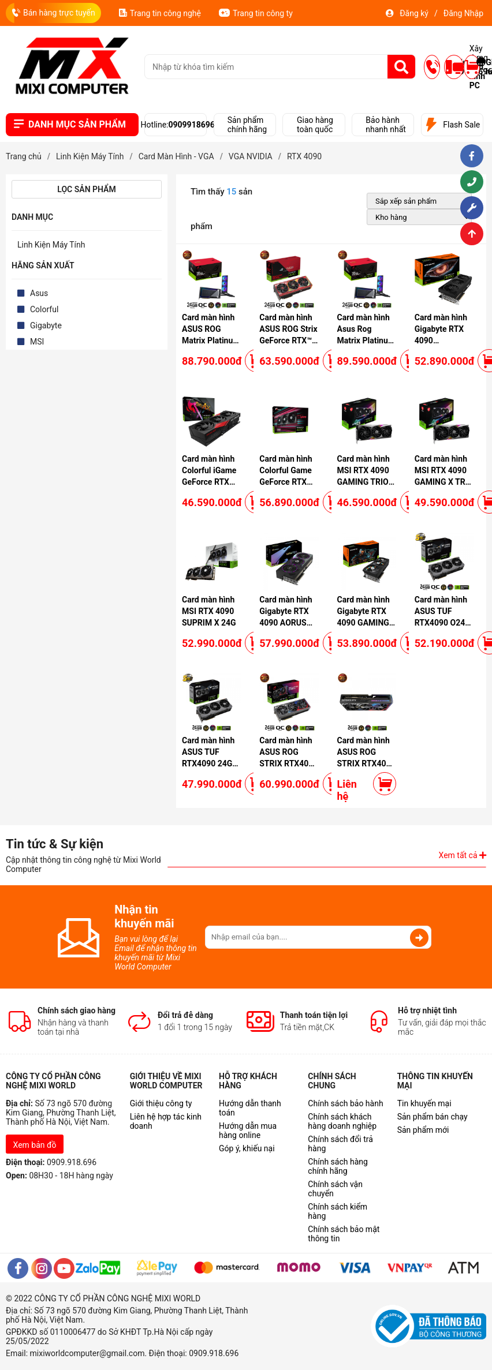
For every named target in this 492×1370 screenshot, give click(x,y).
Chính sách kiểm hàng (337, 1211)
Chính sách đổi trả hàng (340, 1144)
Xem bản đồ (35, 1145)
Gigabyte (46, 325)
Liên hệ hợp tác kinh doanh (166, 1121)
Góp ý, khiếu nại (247, 1148)
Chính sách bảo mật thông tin (343, 1234)
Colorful (44, 309)
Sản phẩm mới (423, 1130)
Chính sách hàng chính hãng (337, 1166)
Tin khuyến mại (424, 1103)
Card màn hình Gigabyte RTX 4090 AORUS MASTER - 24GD (285, 622)
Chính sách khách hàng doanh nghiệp (342, 1121)
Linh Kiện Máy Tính (51, 244)
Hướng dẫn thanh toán (250, 1108)
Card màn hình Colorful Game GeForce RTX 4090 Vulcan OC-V (285, 482)
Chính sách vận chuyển (335, 1189)
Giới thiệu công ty (161, 1103)
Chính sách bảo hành (345, 1103)
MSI (37, 341)
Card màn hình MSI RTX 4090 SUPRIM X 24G (209, 611)
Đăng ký (414, 13)
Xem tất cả (462, 855)
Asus (39, 293)
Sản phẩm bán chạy (432, 1116)
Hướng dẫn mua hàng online (248, 1130)
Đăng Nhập (463, 13)
